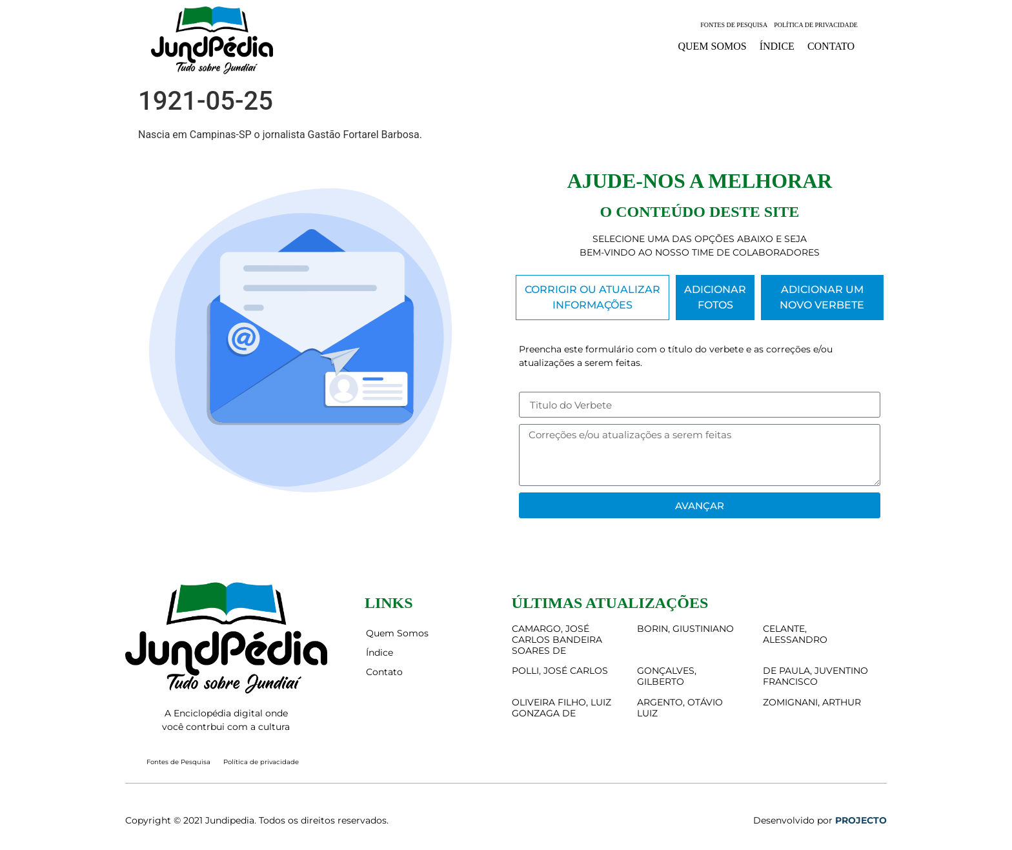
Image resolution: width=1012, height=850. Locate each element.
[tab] (592, 297)
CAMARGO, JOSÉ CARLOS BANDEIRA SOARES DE (557, 639)
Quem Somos (712, 46)
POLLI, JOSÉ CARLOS (560, 670)
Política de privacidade (816, 24)
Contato (831, 46)
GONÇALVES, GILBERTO (666, 676)
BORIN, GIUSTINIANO (685, 628)
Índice (777, 46)
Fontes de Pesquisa (733, 24)
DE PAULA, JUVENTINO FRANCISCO (815, 676)
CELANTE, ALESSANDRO (795, 634)
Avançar (699, 506)
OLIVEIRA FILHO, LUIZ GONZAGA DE (561, 707)
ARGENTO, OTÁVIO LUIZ (680, 707)
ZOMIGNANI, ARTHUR (812, 702)
